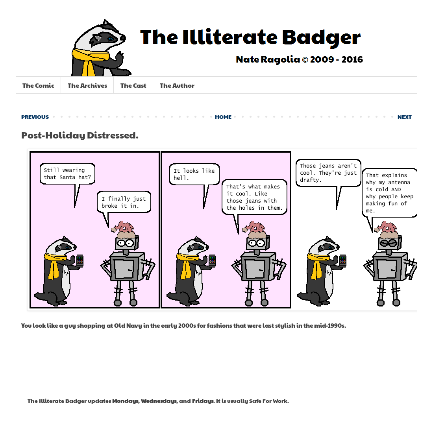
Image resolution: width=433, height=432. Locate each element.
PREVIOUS (35, 116)
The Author (177, 85)
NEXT (405, 116)
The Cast (133, 85)
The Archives (87, 85)
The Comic (38, 85)
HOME (223, 116)
